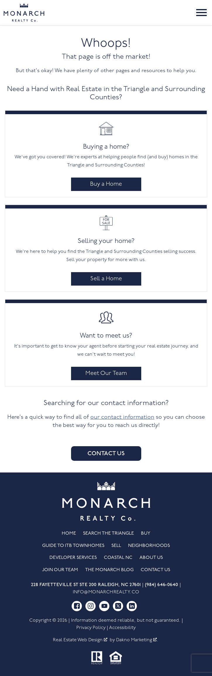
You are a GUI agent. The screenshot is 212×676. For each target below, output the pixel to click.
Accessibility (122, 627)
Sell (116, 545)
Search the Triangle (108, 533)
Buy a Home (106, 184)
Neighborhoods (149, 545)
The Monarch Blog (109, 570)
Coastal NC (118, 557)
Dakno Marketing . (137, 640)
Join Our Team (60, 570)
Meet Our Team (106, 373)
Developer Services (73, 557)
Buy (145, 533)
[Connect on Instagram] (90, 606)
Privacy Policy (91, 627)
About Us (151, 557)
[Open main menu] (201, 13)
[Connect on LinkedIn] (132, 606)
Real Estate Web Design (80, 640)
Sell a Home (106, 279)
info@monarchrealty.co (106, 592)
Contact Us (106, 453)
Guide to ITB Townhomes (73, 545)
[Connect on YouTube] (104, 606)
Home (69, 533)
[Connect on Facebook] (77, 606)
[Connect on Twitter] (118, 606)
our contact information (122, 417)
